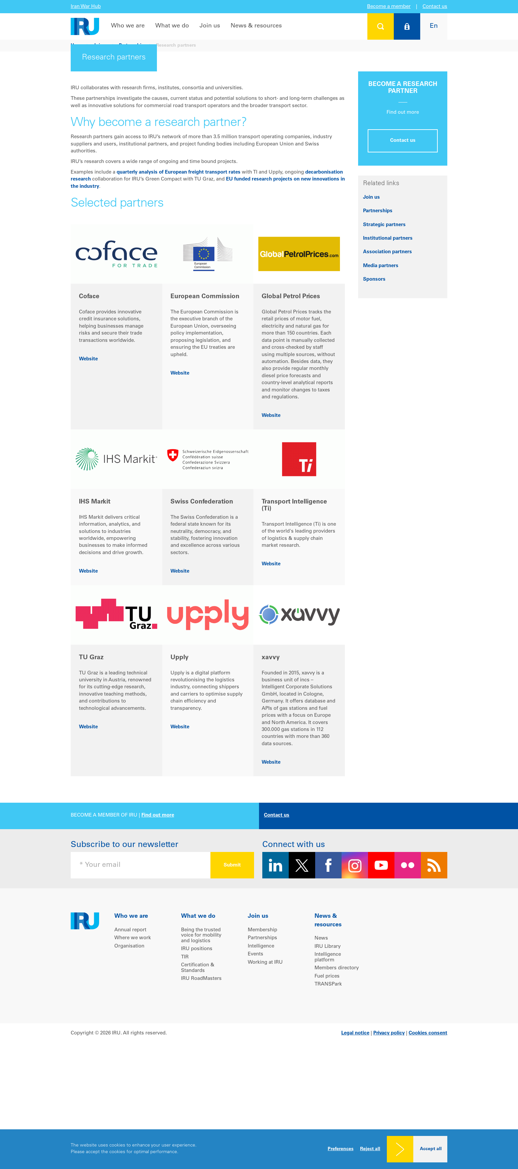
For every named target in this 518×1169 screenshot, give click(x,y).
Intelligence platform (327, 1056)
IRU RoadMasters (201, 1077)
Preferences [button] (340, 1149)
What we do (172, 26)
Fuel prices (327, 1075)
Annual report (130, 1029)
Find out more (157, 914)
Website (88, 458)
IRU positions (196, 1048)
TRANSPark (328, 1083)
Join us (210, 26)
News (321, 1037)
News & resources (256, 26)
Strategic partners (384, 324)
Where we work (132, 1037)
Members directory (336, 1067)
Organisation (129, 1045)
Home (77, 45)
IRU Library (327, 1045)
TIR (185, 1056)
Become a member (389, 6)
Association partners (387, 351)
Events (255, 1053)
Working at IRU (265, 1061)
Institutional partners (388, 337)
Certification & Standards (197, 1067)
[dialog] (259, 1149)
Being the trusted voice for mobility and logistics (201, 1035)
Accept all (431, 1149)
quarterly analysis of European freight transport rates (178, 271)
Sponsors (374, 378)
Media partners (380, 365)
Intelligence (261, 1045)
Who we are (128, 26)
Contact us (435, 6)
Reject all (370, 1149)
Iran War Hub (86, 6)
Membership (262, 1029)
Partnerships (133, 45)
